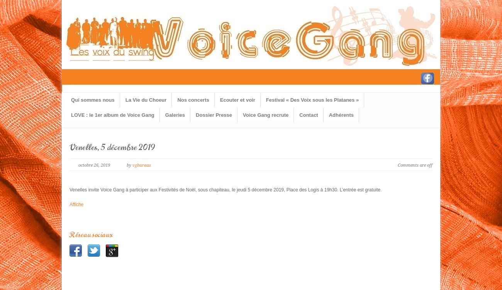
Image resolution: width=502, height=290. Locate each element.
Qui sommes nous (93, 100)
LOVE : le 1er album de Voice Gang (112, 115)
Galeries (175, 115)
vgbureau (141, 165)
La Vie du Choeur (146, 100)
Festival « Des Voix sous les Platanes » (312, 100)
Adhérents (341, 115)
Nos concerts (193, 100)
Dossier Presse (214, 115)
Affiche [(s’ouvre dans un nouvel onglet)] (76, 204)
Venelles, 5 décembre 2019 (112, 147)
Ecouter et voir (237, 100)
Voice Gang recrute (265, 115)
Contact (308, 115)
